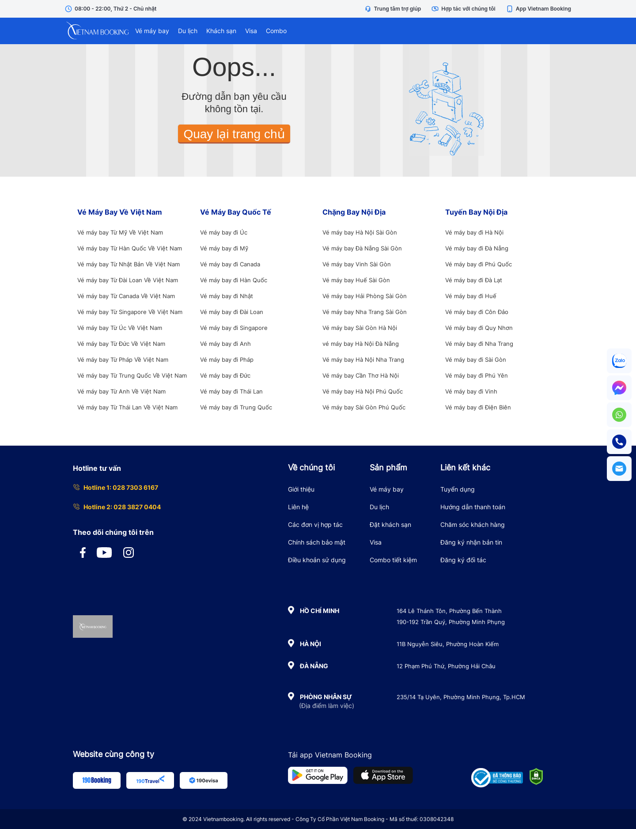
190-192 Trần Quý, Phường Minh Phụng (451, 621)
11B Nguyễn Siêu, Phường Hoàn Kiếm (448, 643)
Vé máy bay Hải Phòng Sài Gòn (364, 295)
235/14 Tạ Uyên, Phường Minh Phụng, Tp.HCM (461, 696)
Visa (251, 30)
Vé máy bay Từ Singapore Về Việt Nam (129, 311)
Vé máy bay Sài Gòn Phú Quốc (363, 407)
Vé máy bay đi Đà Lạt (473, 280)
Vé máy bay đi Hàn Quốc (233, 280)
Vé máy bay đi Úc (223, 232)
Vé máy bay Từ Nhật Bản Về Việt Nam (128, 264)
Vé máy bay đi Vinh (471, 391)
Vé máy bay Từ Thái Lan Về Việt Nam (127, 407)
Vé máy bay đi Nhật (226, 295)
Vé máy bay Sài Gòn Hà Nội (359, 327)
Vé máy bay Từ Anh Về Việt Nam (121, 391)
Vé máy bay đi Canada (230, 264)
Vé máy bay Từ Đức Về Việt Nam (121, 343)
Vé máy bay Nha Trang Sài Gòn (364, 311)
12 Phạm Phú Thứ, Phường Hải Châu (446, 666)
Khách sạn (221, 30)
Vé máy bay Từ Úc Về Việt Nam (119, 327)
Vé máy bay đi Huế (470, 295)
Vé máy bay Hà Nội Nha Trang (363, 359)
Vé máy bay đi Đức (225, 375)
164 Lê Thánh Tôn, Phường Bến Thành (449, 610)
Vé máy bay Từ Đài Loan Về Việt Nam (127, 280)
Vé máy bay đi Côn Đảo (476, 311)
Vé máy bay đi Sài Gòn (475, 359)
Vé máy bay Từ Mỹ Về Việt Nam (120, 232)
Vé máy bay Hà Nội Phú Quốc (362, 391)
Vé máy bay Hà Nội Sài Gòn (359, 232)
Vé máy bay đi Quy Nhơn (479, 327)
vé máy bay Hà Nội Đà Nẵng (360, 343)
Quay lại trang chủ (233, 134)
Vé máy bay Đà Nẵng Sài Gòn (362, 248)
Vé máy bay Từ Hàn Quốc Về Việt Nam (129, 248)
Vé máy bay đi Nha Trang (479, 343)
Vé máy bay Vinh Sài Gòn (356, 264)
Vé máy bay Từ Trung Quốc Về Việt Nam (132, 375)
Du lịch (187, 30)
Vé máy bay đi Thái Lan (231, 391)
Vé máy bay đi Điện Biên (478, 407)
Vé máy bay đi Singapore (234, 327)
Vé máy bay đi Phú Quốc (478, 264)
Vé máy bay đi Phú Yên (476, 375)
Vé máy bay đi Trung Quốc (236, 407)
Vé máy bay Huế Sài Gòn (356, 280)
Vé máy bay (152, 30)
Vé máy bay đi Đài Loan (231, 311)
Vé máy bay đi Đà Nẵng (476, 248)
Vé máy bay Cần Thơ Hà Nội (360, 375)
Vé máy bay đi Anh (225, 343)
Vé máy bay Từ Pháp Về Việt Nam (122, 359)
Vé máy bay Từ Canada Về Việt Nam (126, 295)
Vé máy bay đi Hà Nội (474, 232)
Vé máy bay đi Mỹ (224, 248)
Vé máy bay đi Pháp (227, 359)
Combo (276, 30)
